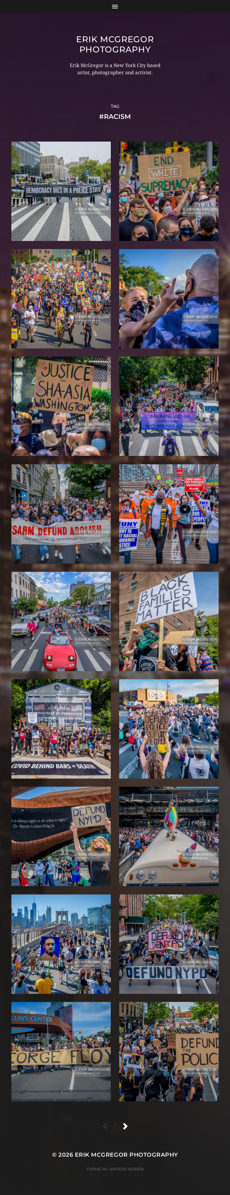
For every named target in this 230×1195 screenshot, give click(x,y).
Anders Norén (126, 1169)
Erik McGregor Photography (115, 44)
